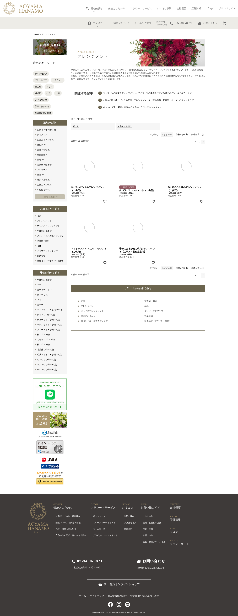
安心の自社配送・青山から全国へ (71, 535)
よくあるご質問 (142, 23)
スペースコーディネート (104, 522)
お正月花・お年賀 (45, 139)
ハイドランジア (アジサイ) (49, 309)
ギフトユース (99, 516)
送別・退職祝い (44, 179)
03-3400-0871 (87, 561)
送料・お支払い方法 (152, 522)
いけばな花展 (130, 522)
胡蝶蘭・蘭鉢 (43, 241)
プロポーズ (42, 169)
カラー (40, 304)
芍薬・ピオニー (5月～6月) (49, 354)
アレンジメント (44, 221)
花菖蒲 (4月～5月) (45, 349)
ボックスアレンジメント (48, 226)
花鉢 (39, 246)
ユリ (58, 93)
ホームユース (99, 529)
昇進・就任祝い (44, 149)
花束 (39, 216)
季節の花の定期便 (43, 113)
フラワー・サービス (141, 8)
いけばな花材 (41, 100)
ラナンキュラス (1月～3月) (49, 324)
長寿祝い (41, 159)
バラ (48, 93)
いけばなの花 (43, 189)
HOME (37, 34)
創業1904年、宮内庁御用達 (68, 522)
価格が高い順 (197, 134)
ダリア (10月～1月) (46, 314)
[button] (195, 141)
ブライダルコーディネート (105, 535)
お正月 (38, 87)
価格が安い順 (182, 134)
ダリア (49, 87)
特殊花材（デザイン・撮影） (50, 261)
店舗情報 (196, 8)
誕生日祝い (42, 144)
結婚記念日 (42, 154)
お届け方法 (148, 535)
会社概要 (181, 8)
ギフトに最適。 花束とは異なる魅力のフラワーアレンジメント (132, 107)
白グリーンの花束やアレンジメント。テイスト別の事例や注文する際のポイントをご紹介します (147, 93)
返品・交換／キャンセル (154, 542)
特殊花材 (128, 529)
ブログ (209, 8)
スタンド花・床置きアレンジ (50, 236)
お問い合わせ (208, 23)
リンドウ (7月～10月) (47, 364)
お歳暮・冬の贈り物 (46, 129)
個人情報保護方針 (117, 596)
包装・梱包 (148, 529)
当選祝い (41, 174)
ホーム (82, 596)
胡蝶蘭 (38, 93)
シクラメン (57, 80)
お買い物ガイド (120, 23)
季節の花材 (129, 516)
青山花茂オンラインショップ (119, 584)
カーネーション (44, 289)
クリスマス (42, 134)
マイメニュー (97, 23)
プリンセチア (41, 80)
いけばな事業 (164, 8)
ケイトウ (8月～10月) (47, 369)
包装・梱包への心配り (66, 529)
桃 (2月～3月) (43, 344)
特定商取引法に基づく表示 (144, 596)
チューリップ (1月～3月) (48, 319)
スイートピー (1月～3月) (48, 329)
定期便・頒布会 (44, 164)
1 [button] (199, 142)
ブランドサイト (227, 8)
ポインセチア (41, 74)
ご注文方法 (148, 516)
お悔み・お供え (44, 184)
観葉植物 (41, 256)
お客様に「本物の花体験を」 (69, 516)
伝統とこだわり (116, 8)
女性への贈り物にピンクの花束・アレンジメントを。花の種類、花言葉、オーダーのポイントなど (148, 100)
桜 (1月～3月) (43, 334)
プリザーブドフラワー (47, 251)
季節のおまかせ (42, 106)
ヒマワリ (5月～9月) (46, 359)
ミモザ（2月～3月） (46, 339)
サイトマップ (97, 596)
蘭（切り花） (43, 294)
